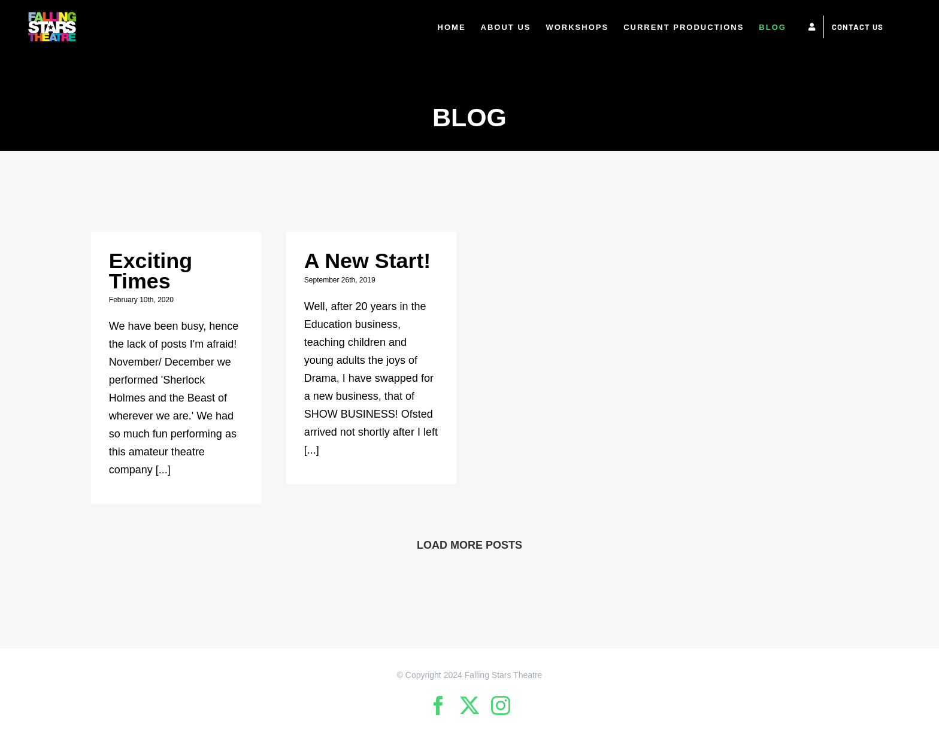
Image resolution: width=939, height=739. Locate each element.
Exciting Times (150, 271)
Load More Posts (469, 545)
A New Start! (367, 261)
